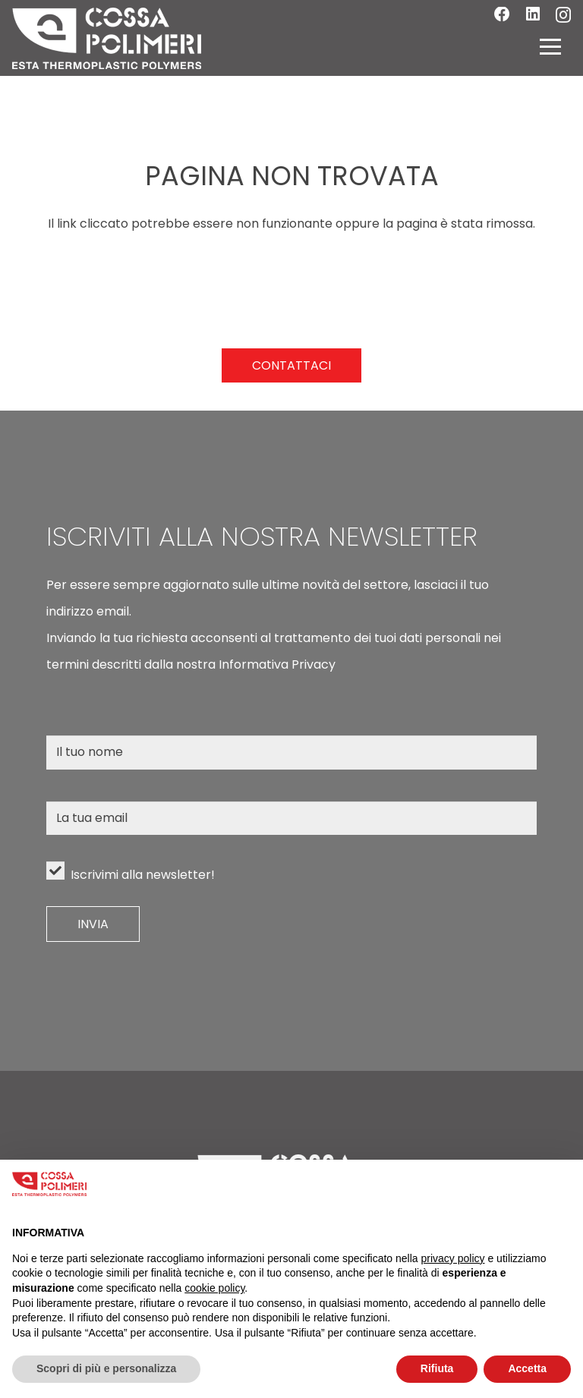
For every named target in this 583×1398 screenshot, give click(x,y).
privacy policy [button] (453, 1258)
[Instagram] (563, 15)
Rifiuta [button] (437, 1368)
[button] (550, 46)
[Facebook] (502, 15)
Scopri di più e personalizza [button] (106, 1368)
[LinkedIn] (533, 15)
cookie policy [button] (214, 1288)
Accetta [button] (527, 1368)
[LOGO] (106, 38)
